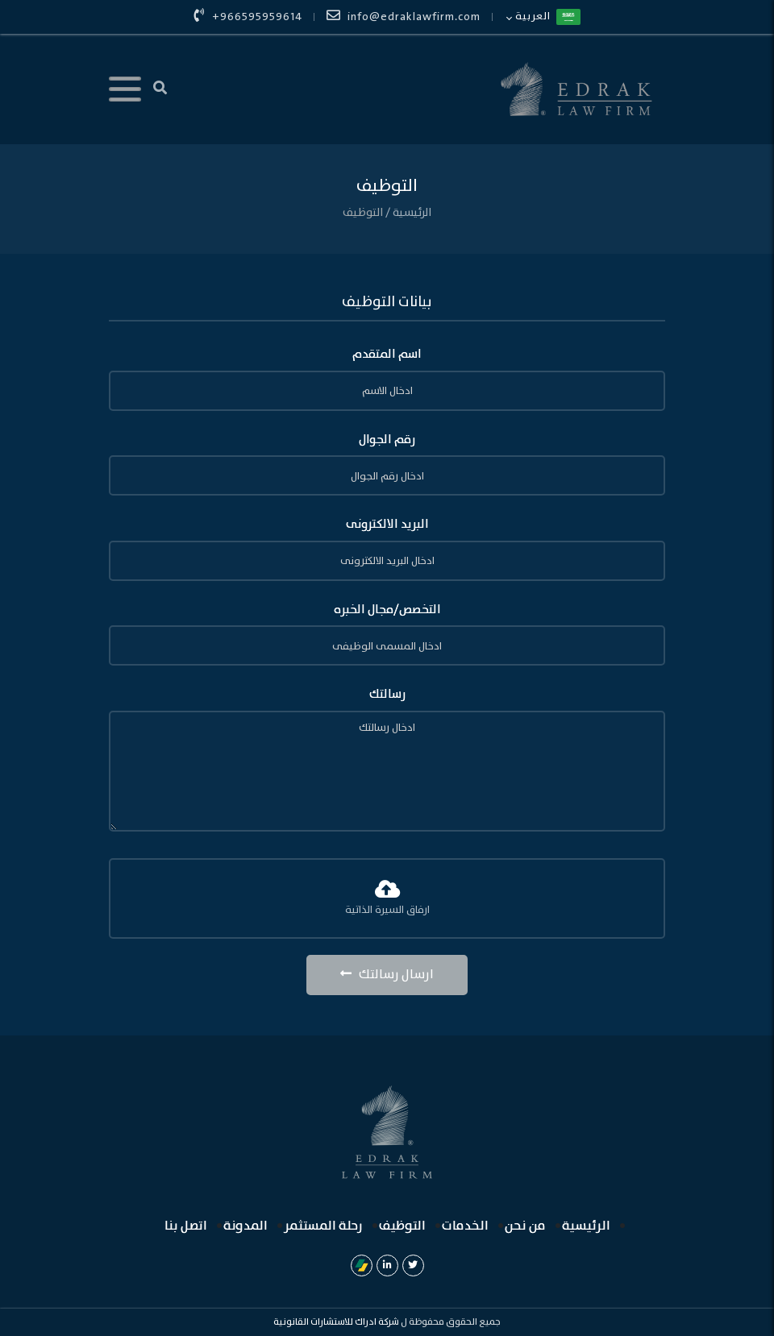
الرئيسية (410, 213)
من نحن (525, 1226)
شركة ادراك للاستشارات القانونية (336, 1322)
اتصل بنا (185, 1226)
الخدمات (465, 1226)
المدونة (245, 1226)
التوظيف (363, 213)
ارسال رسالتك (387, 975)
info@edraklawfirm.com (404, 17)
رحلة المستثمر (323, 1226)
